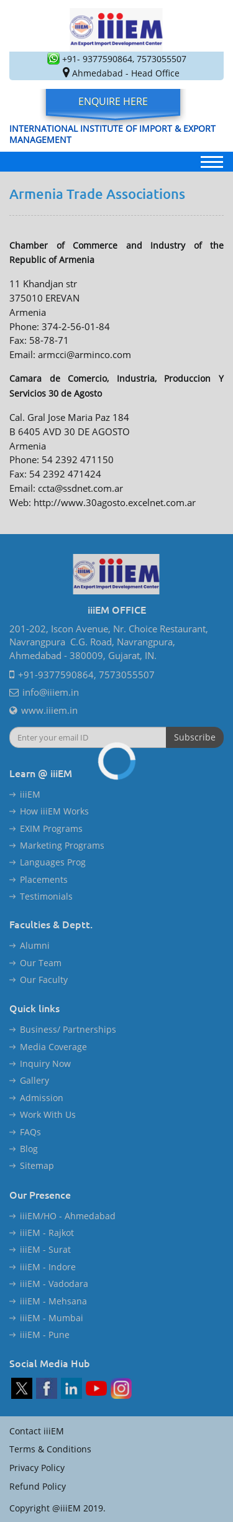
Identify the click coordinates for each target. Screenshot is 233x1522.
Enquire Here (113, 101)
